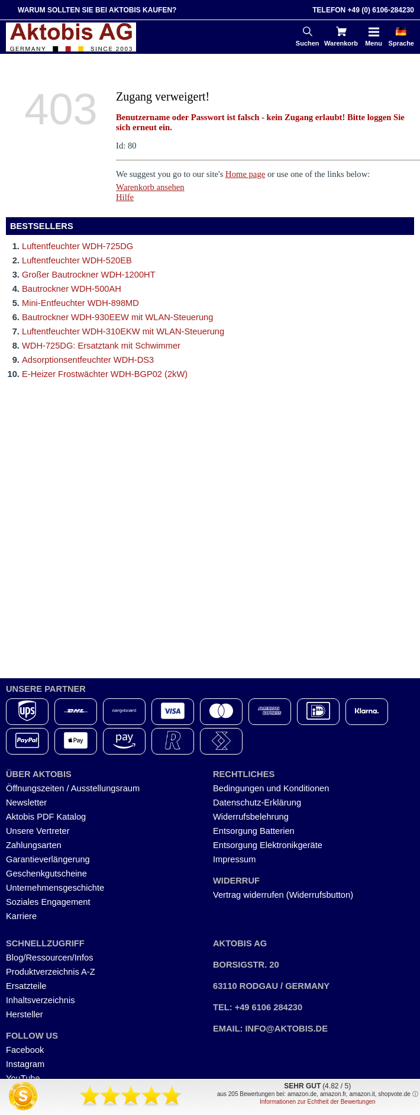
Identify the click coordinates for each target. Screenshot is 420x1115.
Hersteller (24, 1014)
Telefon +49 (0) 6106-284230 (363, 10)
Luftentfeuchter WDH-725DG (77, 246)
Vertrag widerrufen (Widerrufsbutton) (283, 895)
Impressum (234, 859)
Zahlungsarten (34, 845)
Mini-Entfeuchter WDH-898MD (80, 303)
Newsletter (26, 802)
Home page (245, 174)
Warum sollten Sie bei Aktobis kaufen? (97, 10)
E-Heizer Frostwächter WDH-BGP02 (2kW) (105, 374)
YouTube (23, 1078)
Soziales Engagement (48, 902)
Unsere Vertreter (38, 831)
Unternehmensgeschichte (55, 887)
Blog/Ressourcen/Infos (49, 957)
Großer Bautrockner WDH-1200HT (89, 274)
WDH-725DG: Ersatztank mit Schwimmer (101, 345)
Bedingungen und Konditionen (271, 788)
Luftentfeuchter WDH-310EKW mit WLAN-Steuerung (123, 331)
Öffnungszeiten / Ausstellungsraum (73, 788)
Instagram (25, 1064)
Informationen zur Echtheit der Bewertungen (318, 1101)
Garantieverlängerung (48, 859)
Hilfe (125, 197)
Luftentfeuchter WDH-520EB (77, 260)
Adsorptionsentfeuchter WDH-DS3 (88, 360)
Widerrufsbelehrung (251, 816)
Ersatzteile (26, 986)
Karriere (21, 916)
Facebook (25, 1050)
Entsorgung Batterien (254, 831)
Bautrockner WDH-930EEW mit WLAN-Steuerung (117, 317)
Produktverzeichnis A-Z (50, 972)
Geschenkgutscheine (46, 873)
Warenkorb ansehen (150, 187)
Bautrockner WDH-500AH (71, 289)
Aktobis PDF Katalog (46, 816)
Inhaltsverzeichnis (40, 1000)
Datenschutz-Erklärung (257, 802)
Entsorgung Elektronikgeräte (267, 845)
